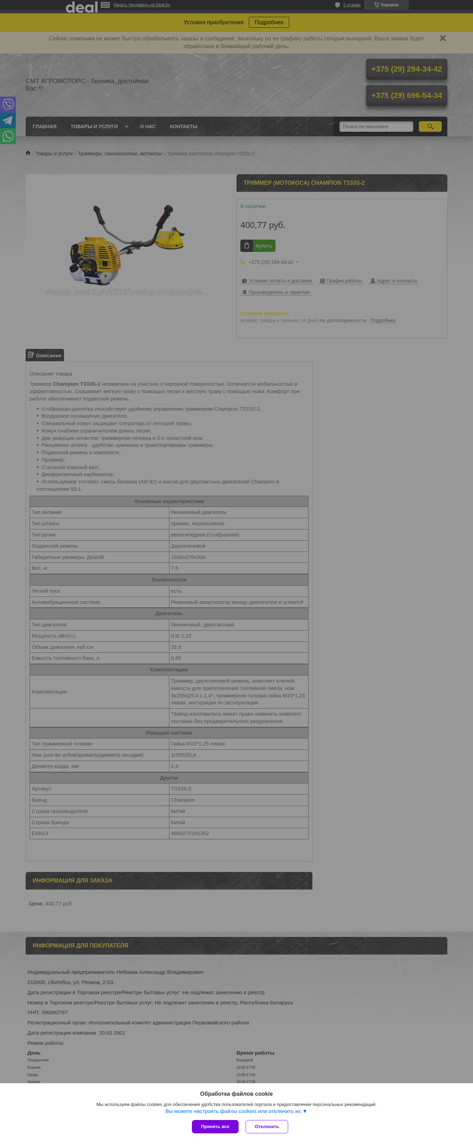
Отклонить (267, 1126)
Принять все (215, 1126)
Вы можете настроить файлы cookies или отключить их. (234, 1111)
